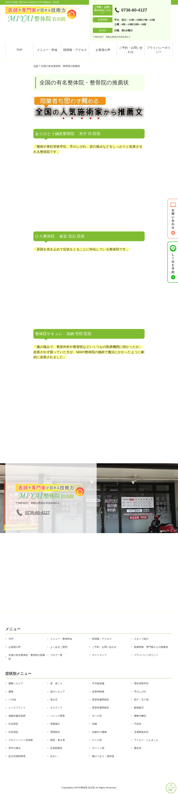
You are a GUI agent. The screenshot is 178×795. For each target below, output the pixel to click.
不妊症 (137, 723)
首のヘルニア (57, 691)
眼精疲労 (139, 707)
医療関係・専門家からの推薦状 (151, 647)
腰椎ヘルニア (16, 683)
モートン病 (98, 748)
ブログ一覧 (56, 655)
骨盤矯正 (55, 723)
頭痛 (94, 723)
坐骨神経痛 (98, 691)
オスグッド (56, 707)
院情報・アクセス (75, 50)
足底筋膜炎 (56, 748)
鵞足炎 (137, 748)
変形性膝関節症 (100, 699)
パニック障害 (57, 715)
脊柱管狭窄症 (141, 683)
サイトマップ (99, 655)
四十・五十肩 (141, 699)
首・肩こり (56, 683)
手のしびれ (140, 691)
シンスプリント (17, 707)
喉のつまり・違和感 (103, 756)
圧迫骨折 (13, 723)
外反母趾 (13, 732)
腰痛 (11, 691)
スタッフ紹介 (141, 638)
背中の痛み (15, 748)
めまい (54, 756)
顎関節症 (55, 732)
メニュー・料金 (47, 50)
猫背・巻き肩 (57, 740)
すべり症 (97, 715)
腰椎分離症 (140, 715)
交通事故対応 (141, 732)
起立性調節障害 (17, 756)
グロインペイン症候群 (21, 740)
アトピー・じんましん (146, 740)
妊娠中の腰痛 (99, 732)
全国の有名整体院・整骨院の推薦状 (27, 657)
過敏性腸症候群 (17, 715)
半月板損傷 (98, 683)
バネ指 (12, 699)
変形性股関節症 (100, 707)
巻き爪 (54, 699)
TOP (19, 50)
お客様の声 (103, 50)
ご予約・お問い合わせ (131, 50)
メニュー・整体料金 (61, 638)
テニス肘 (97, 740)
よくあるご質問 (58, 647)
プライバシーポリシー (159, 50)
